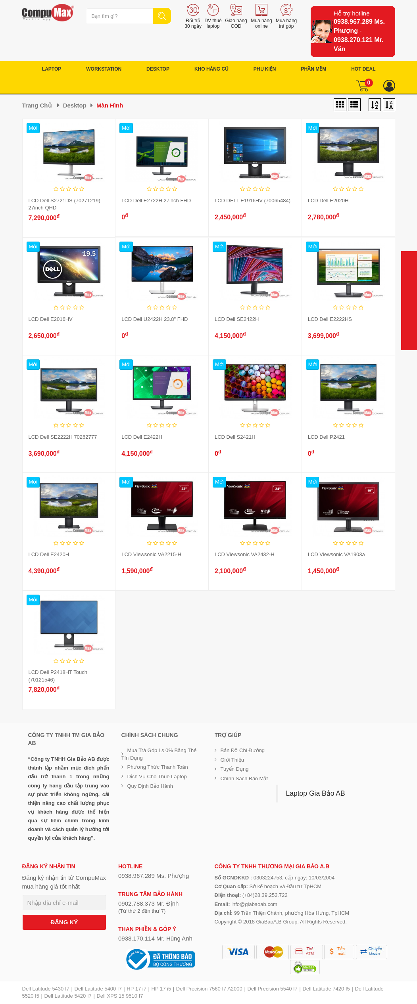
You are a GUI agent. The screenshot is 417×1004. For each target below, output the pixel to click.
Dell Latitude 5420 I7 (68, 996)
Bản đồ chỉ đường (243, 750)
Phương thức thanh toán (157, 767)
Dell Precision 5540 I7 (272, 989)
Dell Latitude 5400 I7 (97, 989)
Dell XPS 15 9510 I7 (119, 996)
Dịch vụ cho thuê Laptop (157, 776)
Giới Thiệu (232, 760)
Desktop (74, 105)
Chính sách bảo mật (244, 778)
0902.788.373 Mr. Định (148, 903)
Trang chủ (37, 105)
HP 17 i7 (136, 989)
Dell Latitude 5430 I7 (45, 989)
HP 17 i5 (161, 989)
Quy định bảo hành (150, 786)
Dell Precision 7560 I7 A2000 (209, 989)
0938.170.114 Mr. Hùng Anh (155, 938)
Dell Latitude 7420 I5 (326, 989)
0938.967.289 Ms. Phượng (153, 875)
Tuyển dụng (235, 769)
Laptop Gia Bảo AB (315, 793)
